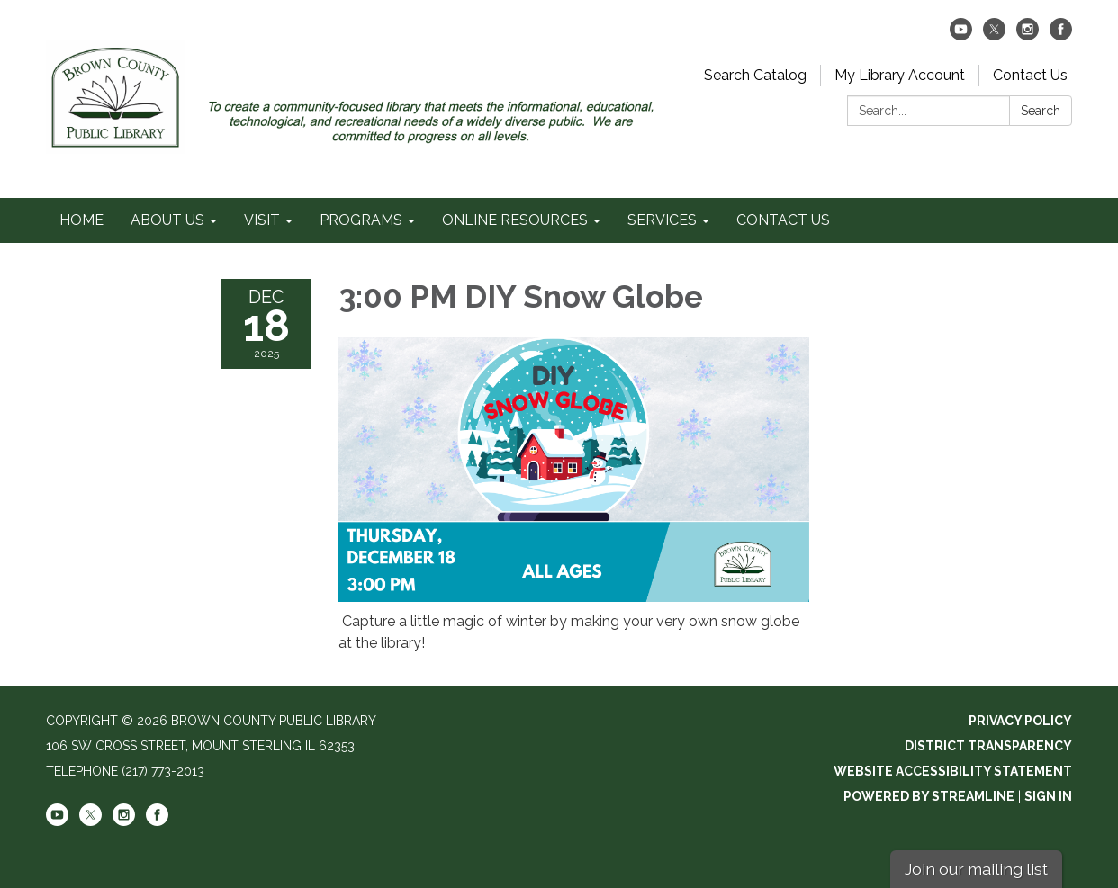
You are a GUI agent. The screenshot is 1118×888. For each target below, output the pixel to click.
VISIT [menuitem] (262, 220)
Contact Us (1030, 75)
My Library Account (899, 75)
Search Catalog (755, 75)
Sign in (1048, 796)
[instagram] (1027, 35)
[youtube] (961, 35)
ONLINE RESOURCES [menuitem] (515, 220)
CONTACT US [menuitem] (783, 220)
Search (1040, 110)
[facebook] (1061, 35)
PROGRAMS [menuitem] (361, 220)
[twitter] (994, 35)
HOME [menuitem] (81, 220)
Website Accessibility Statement (953, 771)
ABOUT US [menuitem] (167, 220)
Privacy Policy (1020, 720)
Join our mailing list (976, 868)
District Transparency (988, 746)
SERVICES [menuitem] (662, 220)
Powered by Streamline (928, 796)
